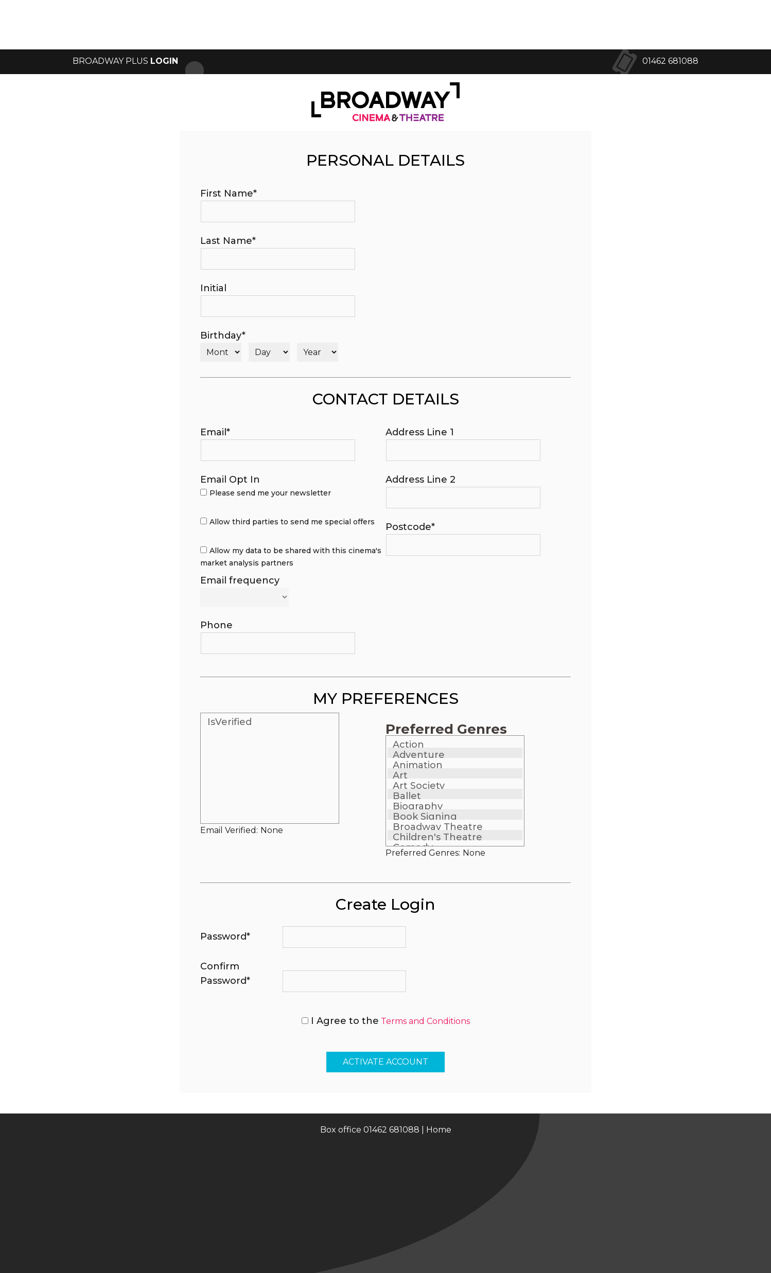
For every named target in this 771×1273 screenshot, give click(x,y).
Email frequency (239, 580)
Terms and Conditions (425, 1021)
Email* (215, 432)
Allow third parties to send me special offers (292, 521)
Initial (213, 288)
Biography (418, 806)
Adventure (419, 755)
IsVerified (229, 722)
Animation (418, 765)
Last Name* (228, 240)
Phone (216, 625)
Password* (225, 936)
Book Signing (425, 816)
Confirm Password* (225, 973)
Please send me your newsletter (270, 493)
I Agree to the (345, 1021)
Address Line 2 (420, 479)
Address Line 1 (419, 432)
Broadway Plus (125, 61)
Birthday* (223, 335)
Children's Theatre (437, 837)
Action (408, 744)
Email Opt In (230, 479)
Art (400, 775)
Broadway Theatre (438, 827)
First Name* (228, 193)
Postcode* (410, 527)
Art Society (419, 785)
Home (438, 1130)
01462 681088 (670, 61)
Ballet (407, 796)
